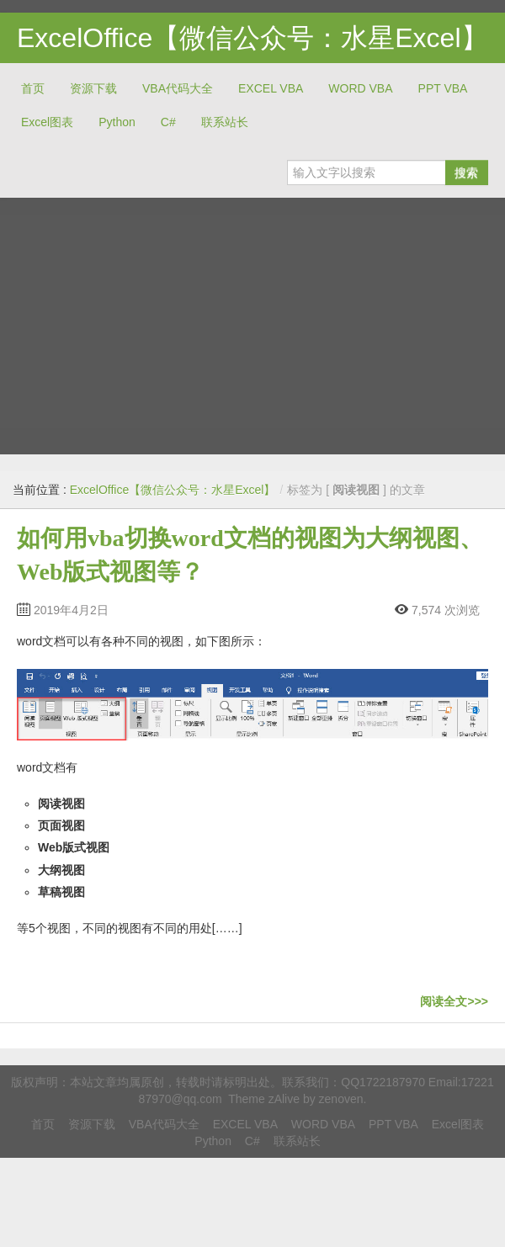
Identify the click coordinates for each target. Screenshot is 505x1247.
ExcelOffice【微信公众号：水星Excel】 (252, 38)
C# (168, 122)
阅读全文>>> (454, 1001)
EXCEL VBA (270, 88)
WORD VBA (360, 88)
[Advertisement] (158, 319)
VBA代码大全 (177, 88)
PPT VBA (443, 88)
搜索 (466, 172)
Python (117, 122)
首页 (33, 88)
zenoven (341, 1099)
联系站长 (224, 122)
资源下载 (93, 88)
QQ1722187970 (383, 1082)
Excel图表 (47, 122)
